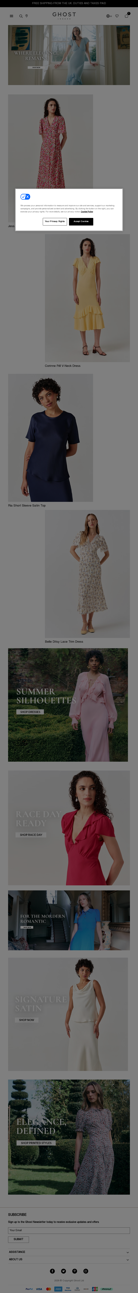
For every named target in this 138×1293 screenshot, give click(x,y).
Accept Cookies (81, 222)
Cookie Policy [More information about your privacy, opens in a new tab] (87, 212)
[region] (69, 209)
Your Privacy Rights (55, 222)
